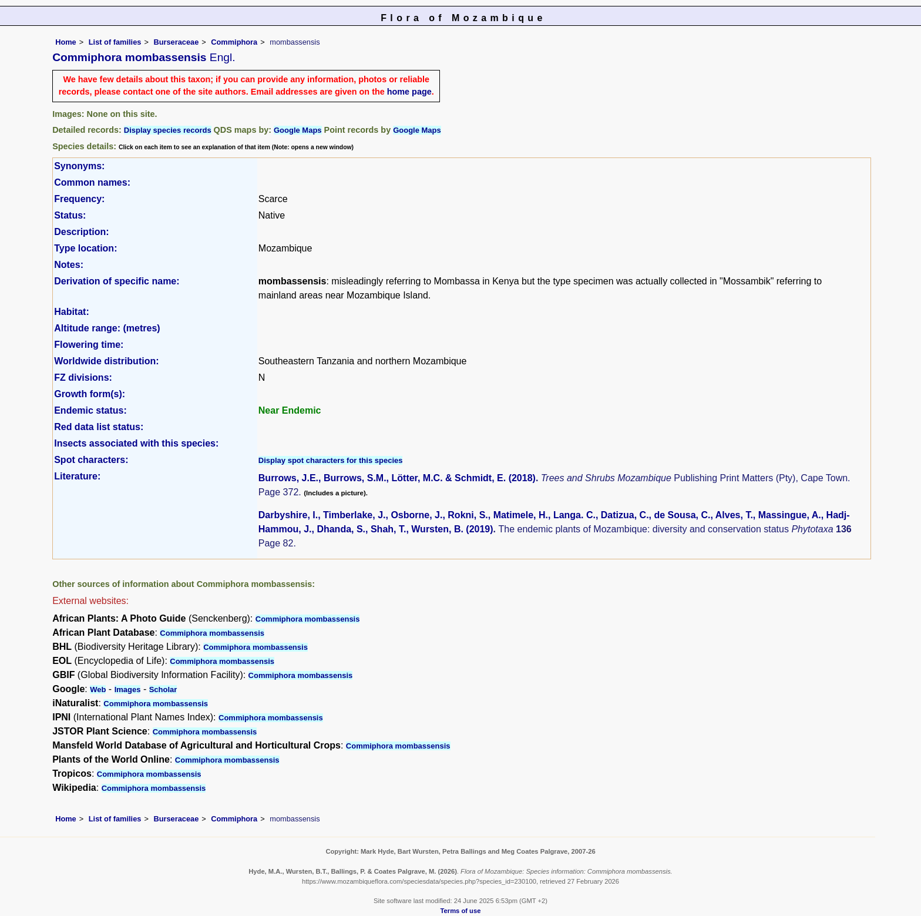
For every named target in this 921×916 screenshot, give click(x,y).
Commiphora (234, 42)
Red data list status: (98, 427)
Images (128, 689)
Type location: (85, 248)
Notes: (68, 265)
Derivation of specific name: (116, 281)
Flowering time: (88, 345)
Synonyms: (79, 166)
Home (65, 42)
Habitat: (71, 312)
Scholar (163, 689)
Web (98, 689)
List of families (115, 42)
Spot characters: (91, 460)
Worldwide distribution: (106, 361)
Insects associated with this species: (136, 443)
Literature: (77, 476)
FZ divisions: (83, 377)
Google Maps (298, 130)
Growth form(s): (89, 394)
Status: (70, 215)
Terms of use (461, 910)
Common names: (92, 182)
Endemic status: (90, 410)
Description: (81, 232)
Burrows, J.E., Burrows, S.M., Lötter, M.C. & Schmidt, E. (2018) (397, 478)
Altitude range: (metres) (107, 328)
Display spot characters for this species (330, 460)
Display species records (167, 130)
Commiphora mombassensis (308, 619)
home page (409, 91)
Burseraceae (176, 42)
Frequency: (79, 199)
